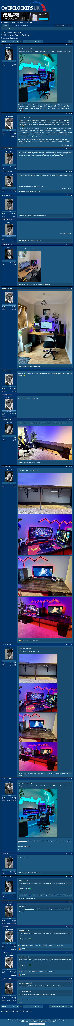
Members (23, 25)
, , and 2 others (35, 284)
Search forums (13, 29)
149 (21, 41)
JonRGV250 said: (24, 648)
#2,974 (70, 779)
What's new (14, 25)
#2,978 (70, 926)
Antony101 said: (23, 118)
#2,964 (70, 171)
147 (14, 41)
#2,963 (70, 148)
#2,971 (70, 419)
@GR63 (20, 398)
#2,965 (70, 195)
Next (39, 41)
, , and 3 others (30, 240)
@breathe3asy (22, 373)
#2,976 (70, 876)
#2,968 (70, 288)
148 (17, 41)
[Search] (70, 25)
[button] (18, 25)
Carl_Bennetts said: (24, 48)
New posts (5, 29)
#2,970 (70, 394)
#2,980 (70, 979)
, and (30, 191)
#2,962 (70, 113)
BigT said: (21, 906)
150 (25, 41)
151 (28, 41)
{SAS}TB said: (23, 881)
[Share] (67, 45)
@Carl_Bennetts (22, 841)
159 (35, 41)
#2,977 (70, 902)
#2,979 (70, 952)
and (27, 898)
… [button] (10, 41)
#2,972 (70, 466)
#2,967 (70, 244)
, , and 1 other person (33, 215)
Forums (5, 25)
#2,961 (70, 44)
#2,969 (70, 370)
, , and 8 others (30, 366)
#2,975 (70, 853)
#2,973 (70, 644)
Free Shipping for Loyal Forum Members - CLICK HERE (16, 22)
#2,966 (70, 219)
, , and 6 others (30, 462)
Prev (4, 41)
